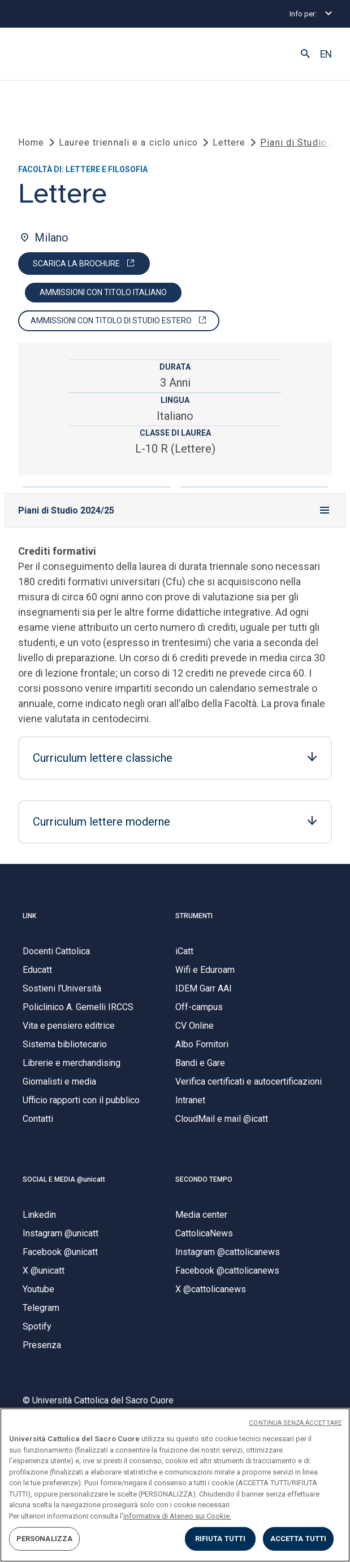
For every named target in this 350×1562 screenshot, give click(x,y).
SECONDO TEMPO (203, 1179)
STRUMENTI (194, 916)
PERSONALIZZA (44, 1538)
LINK (29, 916)
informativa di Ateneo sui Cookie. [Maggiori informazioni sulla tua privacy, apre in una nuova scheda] (177, 1516)
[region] (175, 1485)
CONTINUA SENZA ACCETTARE (295, 1423)
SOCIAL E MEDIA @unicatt (64, 1179)
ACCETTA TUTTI (298, 1538)
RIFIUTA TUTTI (220, 1538)
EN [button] (326, 54)
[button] (305, 54)
